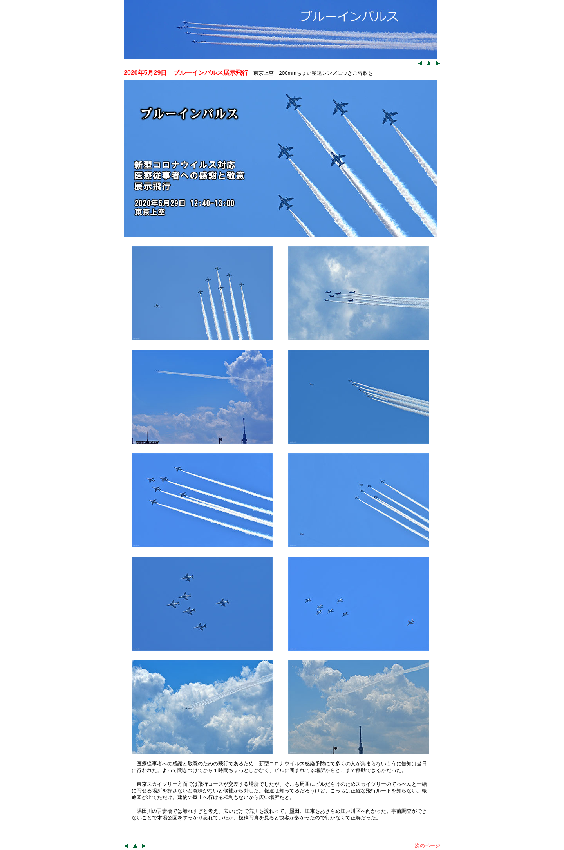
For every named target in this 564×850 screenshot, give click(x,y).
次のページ (427, 845)
